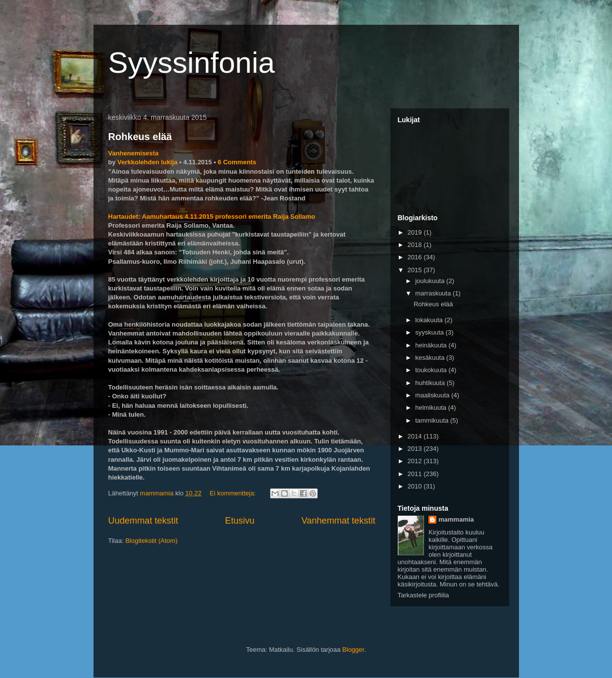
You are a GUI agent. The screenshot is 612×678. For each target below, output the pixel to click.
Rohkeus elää (140, 136)
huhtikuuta (431, 383)
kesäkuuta (430, 357)
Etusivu (240, 521)
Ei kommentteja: (234, 493)
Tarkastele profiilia (423, 595)
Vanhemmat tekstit (338, 521)
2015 (416, 270)
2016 (416, 257)
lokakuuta (429, 320)
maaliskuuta (433, 395)
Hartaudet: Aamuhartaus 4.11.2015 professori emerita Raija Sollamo (212, 216)
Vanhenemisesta (133, 153)
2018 (416, 244)
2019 (416, 232)
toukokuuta (431, 370)
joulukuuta (430, 281)
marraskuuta (434, 293)
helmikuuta (431, 407)
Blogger (353, 649)
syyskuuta (430, 332)
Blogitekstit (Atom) (151, 540)
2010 (416, 486)
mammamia (456, 519)
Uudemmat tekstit (143, 521)
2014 (416, 436)
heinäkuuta (431, 345)
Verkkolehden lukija (147, 162)
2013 (416, 448)
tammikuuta (432, 420)
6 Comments (237, 162)
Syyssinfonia (191, 62)
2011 (416, 474)
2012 (416, 461)
